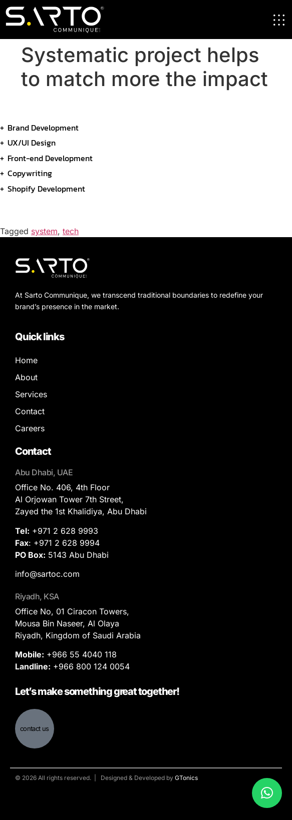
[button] (267, 793)
